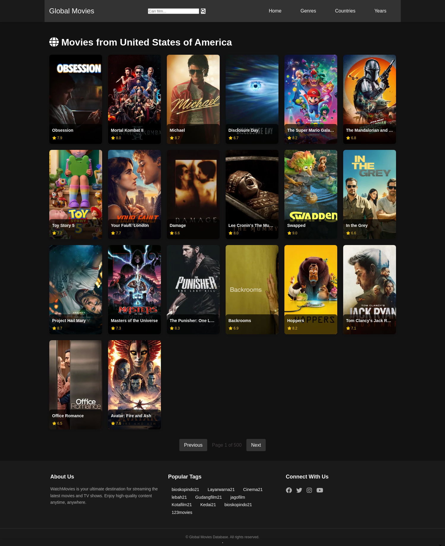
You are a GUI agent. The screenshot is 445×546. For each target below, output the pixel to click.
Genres (308, 10)
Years (380, 10)
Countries (345, 10)
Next (256, 445)
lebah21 (179, 497)
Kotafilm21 (182, 504)
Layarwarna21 (221, 489)
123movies (182, 512)
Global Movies (71, 11)
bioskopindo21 (185, 489)
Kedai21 (208, 504)
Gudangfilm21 (208, 497)
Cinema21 (253, 489)
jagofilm (237, 497)
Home (275, 10)
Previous (193, 445)
